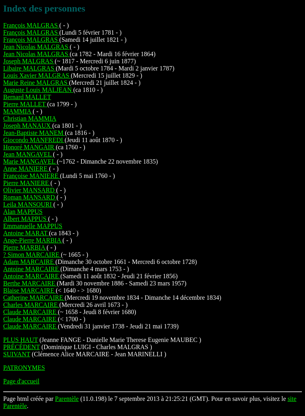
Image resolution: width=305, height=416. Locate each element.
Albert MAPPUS (25, 218)
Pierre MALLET (25, 104)
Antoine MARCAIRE (31, 269)
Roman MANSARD (29, 197)
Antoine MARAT (26, 233)
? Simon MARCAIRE (32, 254)
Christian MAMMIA (29, 118)
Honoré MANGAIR (29, 147)
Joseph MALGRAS (29, 61)
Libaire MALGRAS (29, 68)
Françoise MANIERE (31, 175)
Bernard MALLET (27, 97)
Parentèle (67, 398)
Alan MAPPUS (22, 211)
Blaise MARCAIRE (29, 290)
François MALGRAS (31, 25)
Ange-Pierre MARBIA (32, 240)
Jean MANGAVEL (28, 154)
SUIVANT (16, 354)
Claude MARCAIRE (30, 312)
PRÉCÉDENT (21, 347)
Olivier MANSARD (29, 190)
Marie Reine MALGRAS (36, 82)
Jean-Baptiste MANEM (34, 132)
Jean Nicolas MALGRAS (36, 46)
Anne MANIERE (26, 168)
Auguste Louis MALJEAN (38, 89)
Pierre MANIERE (26, 183)
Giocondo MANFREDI (34, 140)
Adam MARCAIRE (29, 261)
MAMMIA (18, 111)
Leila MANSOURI (28, 204)
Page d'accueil (21, 381)
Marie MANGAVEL (30, 161)
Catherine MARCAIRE (34, 297)
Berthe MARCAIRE (30, 283)
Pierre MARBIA (24, 247)
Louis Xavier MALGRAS (37, 75)
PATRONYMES (24, 367)
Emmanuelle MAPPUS (32, 226)
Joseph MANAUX (27, 125)
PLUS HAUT (20, 339)
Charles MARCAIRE (31, 304)
